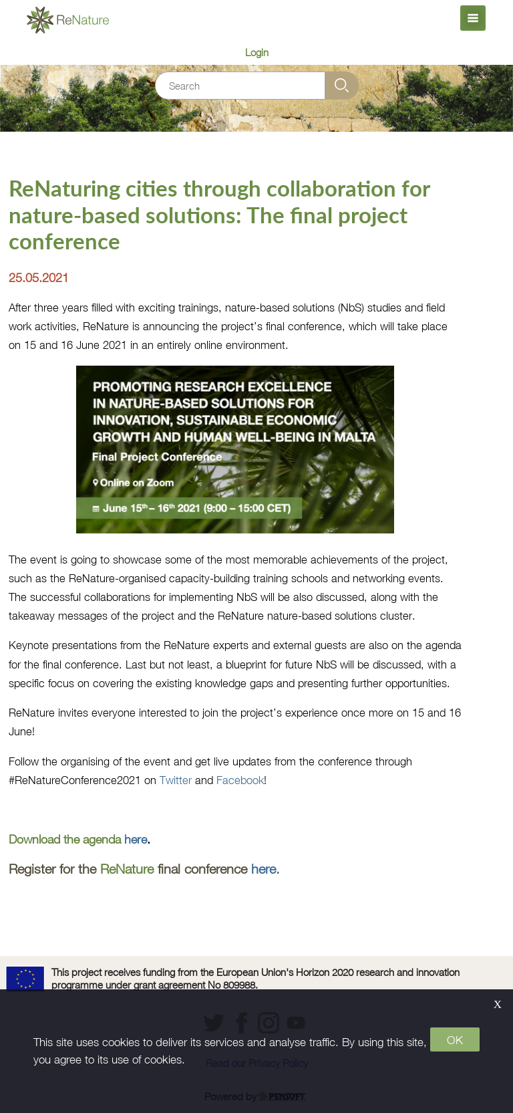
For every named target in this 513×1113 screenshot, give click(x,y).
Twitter (176, 779)
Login (257, 52)
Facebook (240, 779)
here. (265, 868)
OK (455, 1040)
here (135, 839)
